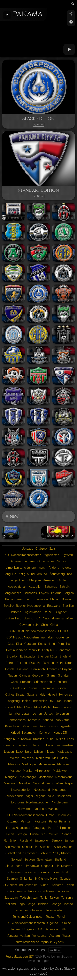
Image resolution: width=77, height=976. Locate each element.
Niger (29, 796)
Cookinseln (63, 637)
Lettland (22, 745)
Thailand (10, 904)
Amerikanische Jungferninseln (26, 567)
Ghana (51, 675)
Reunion (53, 834)
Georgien (38, 675)
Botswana (53, 605)
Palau (53, 821)
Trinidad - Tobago (49, 904)
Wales (66, 935)
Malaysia (28, 758)
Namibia (24, 783)
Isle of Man (24, 707)
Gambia (24, 675)
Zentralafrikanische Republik (33, 942)
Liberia (48, 745)
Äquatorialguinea (60, 574)
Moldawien (60, 770)
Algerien (30, 561)
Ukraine (66, 923)
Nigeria (40, 796)
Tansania (67, 897)
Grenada (26, 681)
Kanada (48, 720)
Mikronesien (43, 770)
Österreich (64, 815)
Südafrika (48, 891)
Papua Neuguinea (18, 827)
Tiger (45, 960)
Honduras (65, 694)
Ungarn (15, 929)
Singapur (47, 866)
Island (11, 707)
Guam (33, 688)
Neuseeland (42, 789)
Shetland (60, 859)
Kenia (52, 726)
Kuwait (60, 739)
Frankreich (38, 669)
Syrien (70, 885)
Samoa (69, 840)
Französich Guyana (59, 669)
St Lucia (65, 878)
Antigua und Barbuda (33, 574)
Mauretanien (46, 764)
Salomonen (41, 840)
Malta (64, 758)
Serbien (30, 859)
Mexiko (27, 770)
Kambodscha (17, 720)
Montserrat (45, 777)
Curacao (30, 643)
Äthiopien (35, 580)
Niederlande (15, 796)
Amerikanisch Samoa (53, 561)
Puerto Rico (37, 834)
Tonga (31, 904)
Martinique (29, 764)
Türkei (61, 916)
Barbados (30, 593)
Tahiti (43, 897)
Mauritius (63, 764)
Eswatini (34, 662)
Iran (59, 701)
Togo (21, 904)
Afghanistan (51, 555)
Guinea (61, 688)
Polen (10, 834)
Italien (67, 707)
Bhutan (55, 599)
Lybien (38, 751)
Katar (42, 726)
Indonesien (40, 701)
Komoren (45, 732)
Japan (26, 713)
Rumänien (10, 840)
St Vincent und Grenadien (20, 885)
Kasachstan (13, 726)
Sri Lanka (26, 878)
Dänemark (64, 650)
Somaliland (60, 872)
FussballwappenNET (19, 956)
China (54, 624)
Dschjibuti (48, 650)
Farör (68, 662)
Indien (26, 701)
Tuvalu (50, 916)
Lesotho (10, 745)
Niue (51, 796)
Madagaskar (65, 751)
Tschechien (21, 910)
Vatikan (25, 935)
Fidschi (10, 669)
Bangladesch (12, 593)
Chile (44, 624)
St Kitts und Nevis (46, 878)
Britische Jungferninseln (25, 612)
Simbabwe (32, 866)
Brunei (48, 612)
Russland (26, 840)
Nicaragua (59, 789)
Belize (9, 599)
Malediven (43, 758)
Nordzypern (60, 802)
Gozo (14, 681)
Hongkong (13, 701)
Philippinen (64, 827)
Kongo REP (11, 739)
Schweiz (45, 853)
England (65, 656)
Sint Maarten (64, 866)
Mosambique (63, 777)
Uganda (52, 923)
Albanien (17, 561)
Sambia (57, 840)
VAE (65, 929)
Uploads (27, 548)
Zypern (59, 942)
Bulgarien (61, 612)
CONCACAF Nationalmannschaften (32, 631)
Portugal (22, 834)
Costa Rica (15, 643)
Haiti (42, 694)
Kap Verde (62, 720)
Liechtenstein (64, 745)
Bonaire (8, 605)
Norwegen (24, 808)
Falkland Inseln (53, 662)
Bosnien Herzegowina (30, 605)
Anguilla (10, 574)
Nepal (69, 783)
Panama (64, 821)
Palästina (40, 821)
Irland (68, 701)
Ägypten (67, 555)
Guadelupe (19, 688)
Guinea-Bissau (14, 694)
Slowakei (15, 872)
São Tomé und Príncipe (24, 891)
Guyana (32, 694)
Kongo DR (60, 732)
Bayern (44, 593)
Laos (70, 739)
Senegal (16, 859)
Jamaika (14, 713)
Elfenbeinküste (47, 656)
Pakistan (26, 821)
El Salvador (27, 656)
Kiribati (15, 732)
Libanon (36, 745)
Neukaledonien (21, 789)
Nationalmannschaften (48, 783)
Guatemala (46, 688)
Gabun (12, 675)
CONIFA (63, 631)
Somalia (45, 872)
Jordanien (62, 713)
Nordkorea (17, 802)
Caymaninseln (29, 624)
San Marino (12, 846)
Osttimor (12, 821)
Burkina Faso (13, 618)
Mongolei (11, 777)
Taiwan (54, 897)
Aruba (63, 580)
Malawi (14, 758)
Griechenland (43, 681)
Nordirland (63, 796)
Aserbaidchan (17, 586)
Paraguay (39, 827)
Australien (35, 586)
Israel (56, 707)
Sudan (44, 885)
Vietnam (54, 935)
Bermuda (42, 599)
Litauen (9, 751)
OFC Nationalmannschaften (25, 815)
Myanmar (10, 783)
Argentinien (18, 580)
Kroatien (38, 739)
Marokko (14, 764)
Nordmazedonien (37, 802)
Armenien (49, 580)
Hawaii (52, 694)
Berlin (29, 599)
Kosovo (26, 739)
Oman (50, 815)
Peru (51, 827)
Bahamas (51, 586)
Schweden (30, 853)
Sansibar (46, 846)
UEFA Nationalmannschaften (26, 923)
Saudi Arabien (63, 846)
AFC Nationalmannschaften (23, 555)
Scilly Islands (62, 853)
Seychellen (44, 859)
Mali (55, 758)
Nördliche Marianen (47, 808)
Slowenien (30, 872)
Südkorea (62, 891)
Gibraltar (63, 675)
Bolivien (67, 599)
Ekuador (12, 656)
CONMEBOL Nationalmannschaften (30, 637)
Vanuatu (12, 935)
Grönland (60, 681)
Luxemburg (24, 751)
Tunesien (37, 910)
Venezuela (39, 935)
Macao (49, 751)
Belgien (69, 593)
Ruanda (66, 834)
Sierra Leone (14, 866)
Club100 (41, 548)
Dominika (63, 643)
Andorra (54, 567)
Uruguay (28, 929)
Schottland (14, 853)
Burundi (29, 618)
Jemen (37, 713)
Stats (52, 548)
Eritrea (10, 662)
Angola (66, 567)
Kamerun (34, 720)
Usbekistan (52, 929)
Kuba (50, 739)
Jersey (48, 713)
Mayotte (15, 770)
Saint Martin (30, 846)
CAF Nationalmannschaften (55, 618)
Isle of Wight (42, 707)
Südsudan (11, 897)
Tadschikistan (29, 897)
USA (39, 929)
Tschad (68, 904)
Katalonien (30, 726)
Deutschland (46, 643)
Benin (19, 599)
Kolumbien (29, 732)
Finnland (23, 669)
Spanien (12, 878)
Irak (51, 701)
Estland (22, 662)
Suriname (57, 885)
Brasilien (68, 605)
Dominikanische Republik (23, 650)
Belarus (56, 593)
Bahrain (65, 586)
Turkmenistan (54, 910)
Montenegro (28, 777)
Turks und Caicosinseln (28, 916)
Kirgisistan (65, 726)
